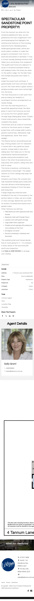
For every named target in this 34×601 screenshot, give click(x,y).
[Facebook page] (28, 591)
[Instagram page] (31, 591)
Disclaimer (15, 582)
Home (3, 582)
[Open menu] (30, 1)
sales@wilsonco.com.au (14, 371)
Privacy (8, 582)
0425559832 (10, 368)
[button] (16, 301)
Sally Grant (10, 364)
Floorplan (5, 307)
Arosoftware (14, 588)
